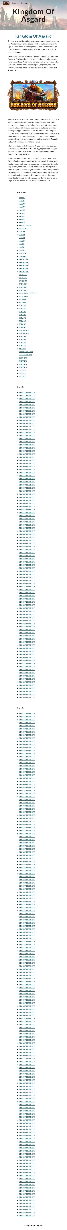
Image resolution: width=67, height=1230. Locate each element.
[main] (33, 15)
